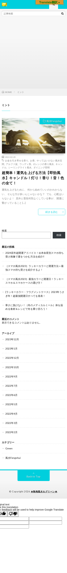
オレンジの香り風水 (43, 164)
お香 (32, 160)
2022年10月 (12, 367)
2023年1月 (11, 348)
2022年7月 (11, 385)
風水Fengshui (54, 121)
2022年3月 (11, 422)
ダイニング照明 (41, 167)
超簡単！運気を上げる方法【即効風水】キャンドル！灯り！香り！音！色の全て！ (33, 178)
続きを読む (51, 211)
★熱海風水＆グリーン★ (44, 491)
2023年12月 (12, 339)
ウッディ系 (25, 164)
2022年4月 (11, 413)
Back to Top (33, 476)
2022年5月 (11, 404)
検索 (4, 230)
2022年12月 (12, 357)
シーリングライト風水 (19, 167)
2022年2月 (11, 432)
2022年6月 (11, 394)
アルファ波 (12, 164)
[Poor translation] (13, 514)
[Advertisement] (33, 53)
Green (9, 448)
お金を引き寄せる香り (16, 160)
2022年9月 (11, 376)
